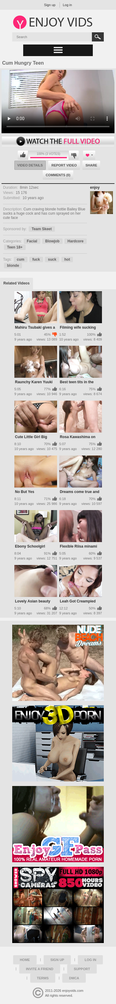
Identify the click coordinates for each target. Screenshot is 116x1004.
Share (91, 165)
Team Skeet (42, 229)
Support (82, 969)
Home (25, 960)
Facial (32, 241)
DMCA (74, 978)
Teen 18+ (15, 247)
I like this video (23, 155)
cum (20, 259)
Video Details (30, 165)
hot (67, 259)
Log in (67, 5)
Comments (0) (58, 175)
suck (52, 259)
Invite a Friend (39, 969)
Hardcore (75, 241)
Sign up (49, 5)
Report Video (64, 165)
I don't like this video (74, 155)
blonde (13, 265)
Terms (43, 978)
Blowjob (52, 241)
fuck (36, 259)
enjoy (95, 187)
